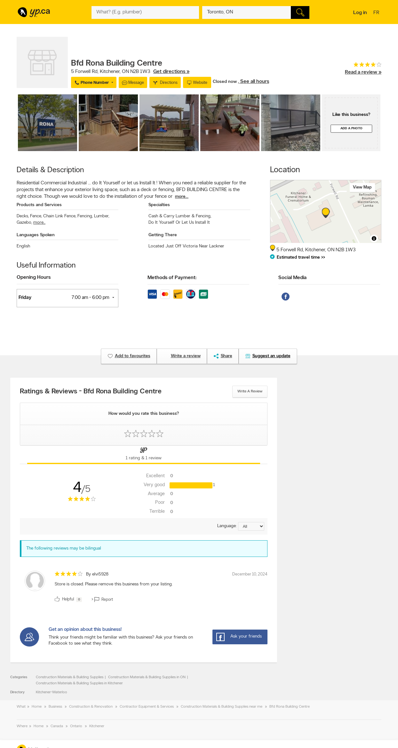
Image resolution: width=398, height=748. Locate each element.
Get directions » (171, 71)
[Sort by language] (251, 526)
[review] (143, 588)
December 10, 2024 (249, 574)
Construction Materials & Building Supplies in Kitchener (79, 683)
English (23, 246)
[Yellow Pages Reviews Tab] (143, 455)
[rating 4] (363, 66)
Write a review (249, 391)
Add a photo (351, 128)
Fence (36, 216)
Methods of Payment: (171, 277)
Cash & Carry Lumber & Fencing (179, 216)
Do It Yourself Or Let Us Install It (179, 222)
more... (181, 196)
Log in (360, 12)
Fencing (85, 216)
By (97, 574)
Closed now (225, 81)
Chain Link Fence (59, 216)
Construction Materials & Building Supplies (69, 677)
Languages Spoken (36, 235)
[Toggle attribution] (374, 238)
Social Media (292, 277)
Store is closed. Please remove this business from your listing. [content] (113, 584)
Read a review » (363, 72)
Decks (23, 216)
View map (362, 187)
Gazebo (24, 222)
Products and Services (39, 205)
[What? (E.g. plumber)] (145, 12)
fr (377, 13)
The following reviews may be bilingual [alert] (63, 548)
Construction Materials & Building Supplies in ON (147, 677)
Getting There (162, 235)
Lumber (101, 216)
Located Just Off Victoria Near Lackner (186, 246)
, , (130, 71)
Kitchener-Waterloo (51, 692)
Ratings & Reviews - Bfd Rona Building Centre (91, 391)
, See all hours (253, 81)
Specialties (159, 205)
